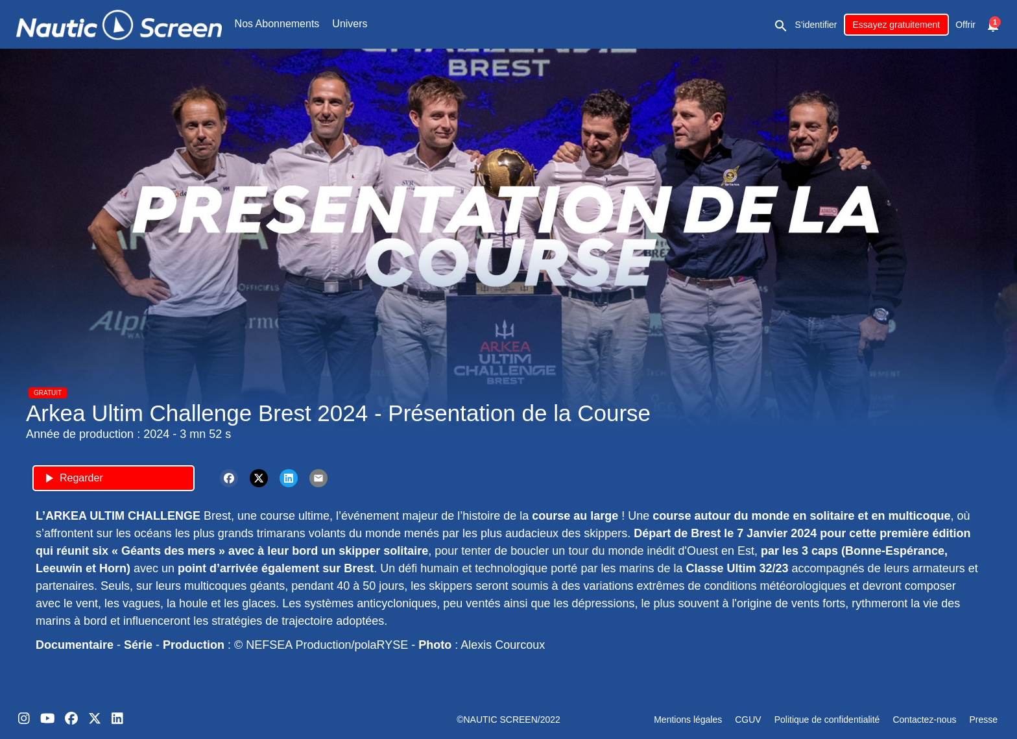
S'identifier (816, 24)
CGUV (748, 719)
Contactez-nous (924, 719)
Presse (983, 719)
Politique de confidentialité (827, 719)
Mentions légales (688, 719)
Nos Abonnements (277, 23)
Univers (349, 23)
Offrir (965, 24)
